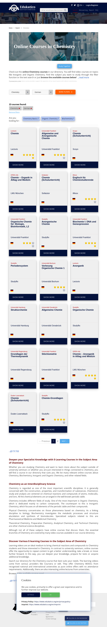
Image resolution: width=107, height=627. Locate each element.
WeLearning (83, 7)
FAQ (96, 7)
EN (80, 2)
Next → (64, 433)
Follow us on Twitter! (76, 620)
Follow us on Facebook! (77, 616)
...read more (83, 68)
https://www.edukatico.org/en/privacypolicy (52, 599)
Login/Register (92, 2)
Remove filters (14, 104)
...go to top (14, 442)
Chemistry (21, 83)
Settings (30, 592)
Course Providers (34, 611)
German (44, 83)
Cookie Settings (51, 616)
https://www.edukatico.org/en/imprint (45, 602)
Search (75, 7)
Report (91, 7)
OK (50, 592)
